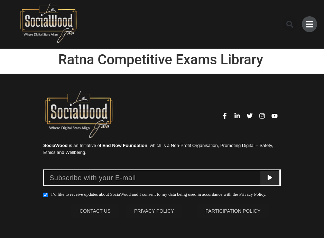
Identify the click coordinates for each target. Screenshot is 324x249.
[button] (288, 24)
